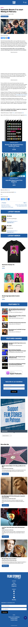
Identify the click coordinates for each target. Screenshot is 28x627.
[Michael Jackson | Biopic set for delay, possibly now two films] (14, 455)
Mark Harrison (5, 560)
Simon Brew (4, 14)
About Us (14, 584)
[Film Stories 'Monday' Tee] (14, 251)
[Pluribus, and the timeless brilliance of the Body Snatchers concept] (5, 318)
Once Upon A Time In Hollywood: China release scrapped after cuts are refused (7, 206)
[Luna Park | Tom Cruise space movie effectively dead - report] (14, 517)
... (25, 46)
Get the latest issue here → (12, 221)
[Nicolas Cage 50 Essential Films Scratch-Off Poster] (14, 129)
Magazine (14, 183)
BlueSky (14, 599)
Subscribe (14, 391)
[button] (24, 2)
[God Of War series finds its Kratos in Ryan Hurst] (5, 325)
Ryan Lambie (11, 318)
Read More (5, 474)
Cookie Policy (14, 620)
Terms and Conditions (13, 617)
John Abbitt (11, 352)
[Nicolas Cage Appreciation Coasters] (14, 283)
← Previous (3, 202)
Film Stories (4, 468)
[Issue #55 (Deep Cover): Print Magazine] (14, 165)
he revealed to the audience (21, 94)
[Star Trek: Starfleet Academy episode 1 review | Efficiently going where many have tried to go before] (5, 311)
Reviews (20, 312)
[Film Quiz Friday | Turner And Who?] (14, 548)
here (13, 112)
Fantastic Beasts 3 (4, 16)
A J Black (11, 312)
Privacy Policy (14, 618)
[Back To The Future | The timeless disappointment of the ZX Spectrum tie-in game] (5, 352)
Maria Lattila (11, 331)
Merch (14, 147)
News (2, 7)
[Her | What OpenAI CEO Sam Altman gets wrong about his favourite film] (14, 485)
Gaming (19, 345)
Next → (25, 202)
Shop (14, 583)
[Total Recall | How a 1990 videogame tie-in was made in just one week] (5, 359)
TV (22, 312)
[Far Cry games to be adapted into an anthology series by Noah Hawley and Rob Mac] (5, 366)
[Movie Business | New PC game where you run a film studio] (5, 345)
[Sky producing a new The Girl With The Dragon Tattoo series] (5, 332)
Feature (19, 318)
